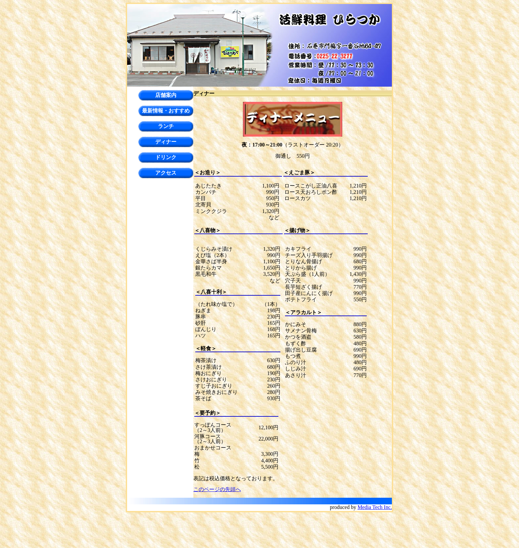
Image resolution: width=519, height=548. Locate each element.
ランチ (166, 126)
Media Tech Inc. (374, 507)
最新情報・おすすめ (166, 110)
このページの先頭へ (217, 489)
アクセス (165, 173)
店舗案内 (165, 95)
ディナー (165, 142)
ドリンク (165, 157)
